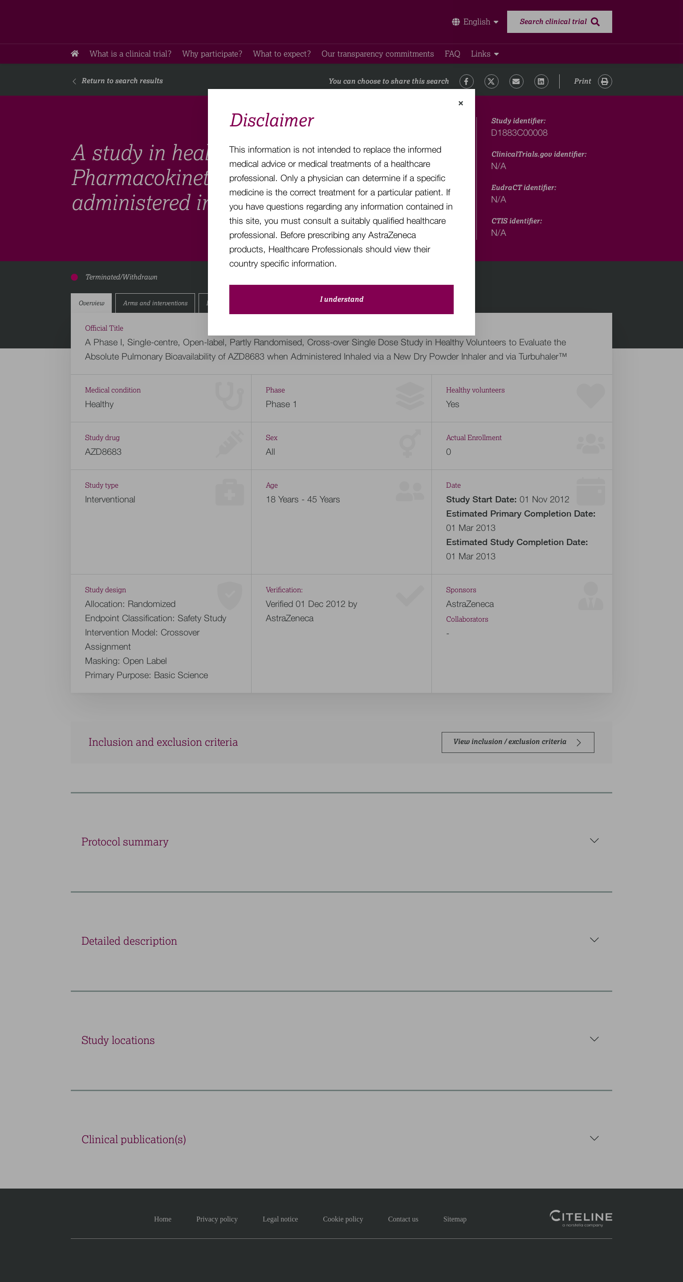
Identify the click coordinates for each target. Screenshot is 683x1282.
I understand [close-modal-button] (341, 299)
